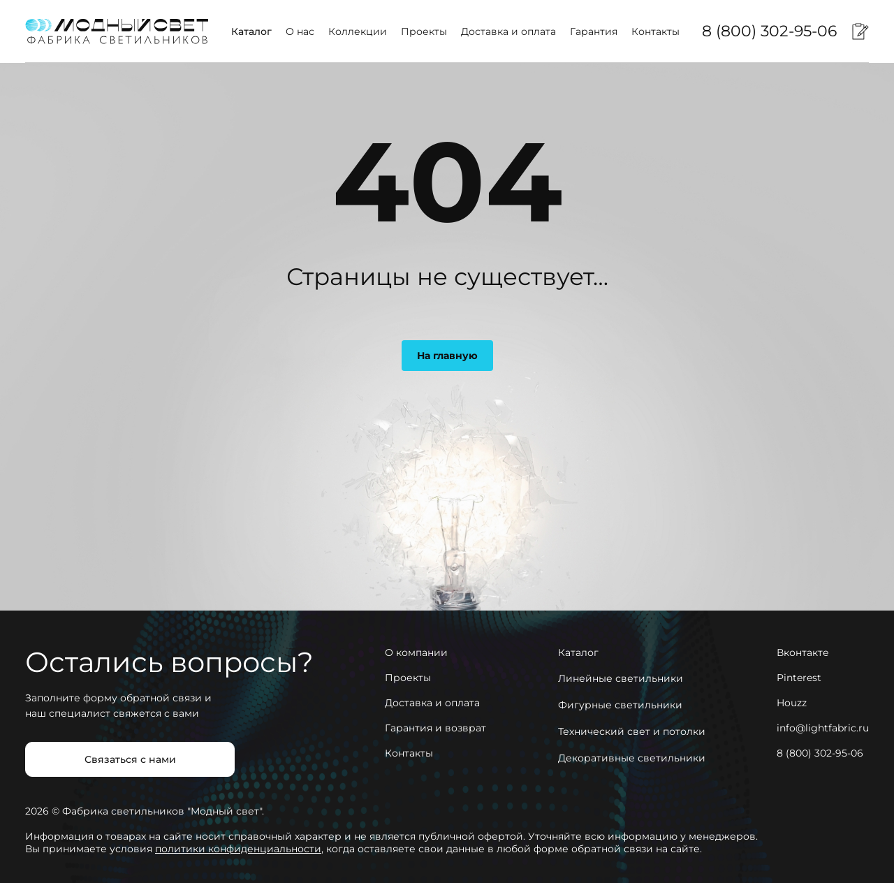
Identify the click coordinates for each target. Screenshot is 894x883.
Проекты (424, 31)
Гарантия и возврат (435, 728)
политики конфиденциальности (238, 848)
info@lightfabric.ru (823, 728)
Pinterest (799, 677)
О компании (416, 652)
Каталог (251, 31)
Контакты (655, 31)
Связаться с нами (130, 759)
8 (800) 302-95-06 (769, 31)
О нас (300, 31)
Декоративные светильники (631, 758)
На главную (447, 355)
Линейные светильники (620, 678)
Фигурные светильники (620, 705)
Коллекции (357, 31)
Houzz (792, 702)
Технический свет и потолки (631, 731)
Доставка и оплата (508, 31)
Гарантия (593, 31)
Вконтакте (803, 652)
